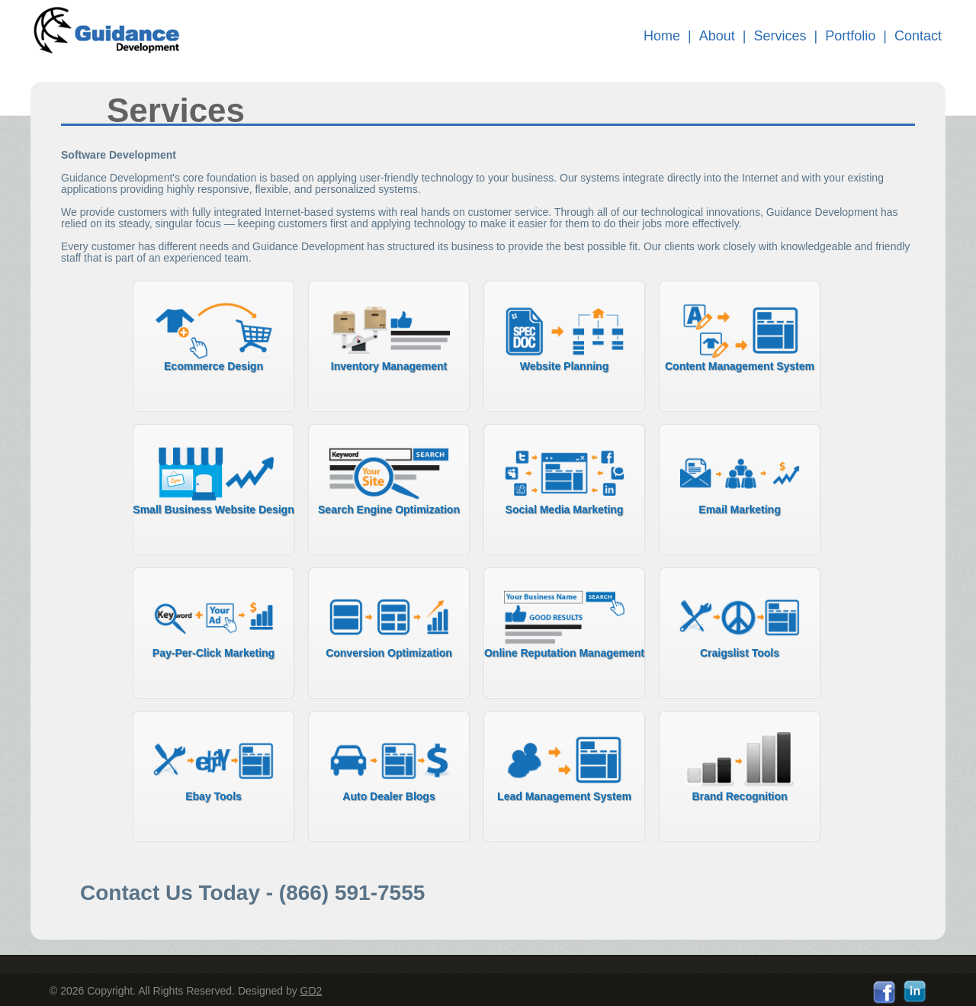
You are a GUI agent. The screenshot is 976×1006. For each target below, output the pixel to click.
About (717, 35)
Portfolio (850, 35)
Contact (918, 35)
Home (662, 35)
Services (780, 35)
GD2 (311, 991)
